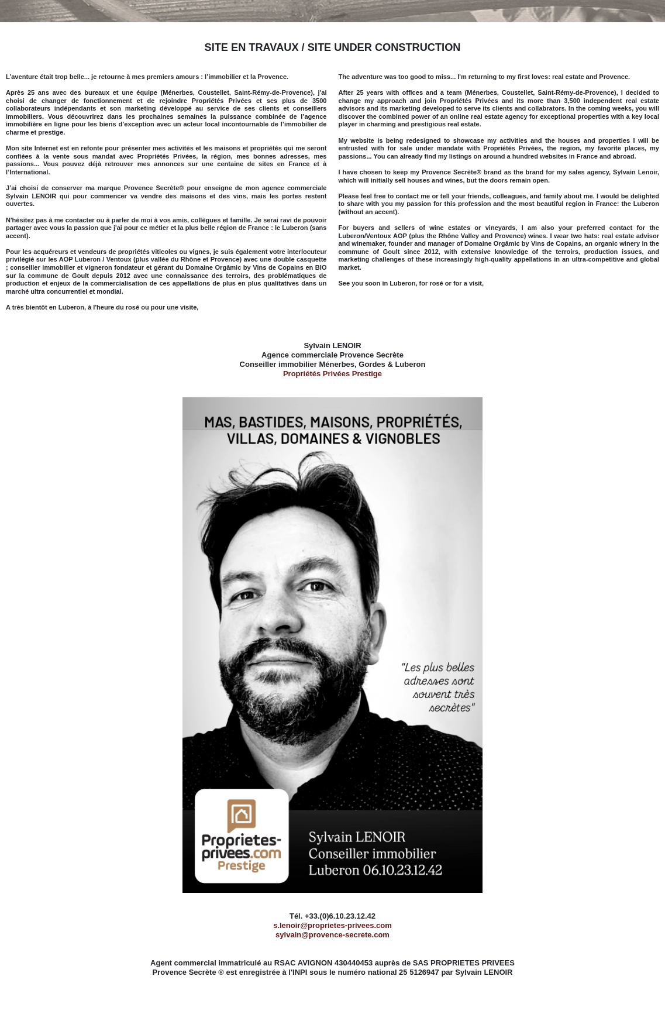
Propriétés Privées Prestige (332, 373)
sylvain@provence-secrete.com (332, 934)
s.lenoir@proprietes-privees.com (332, 925)
